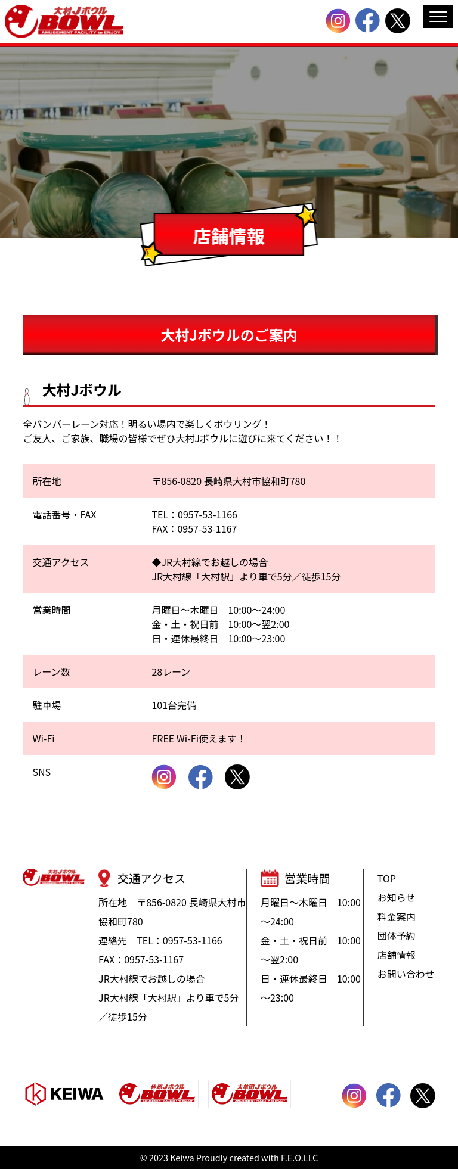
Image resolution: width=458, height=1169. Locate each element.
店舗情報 (396, 954)
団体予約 (396, 935)
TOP (386, 878)
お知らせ (396, 897)
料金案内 (396, 916)
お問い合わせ (406, 973)
